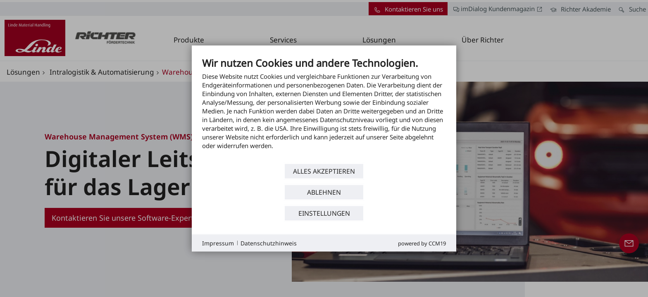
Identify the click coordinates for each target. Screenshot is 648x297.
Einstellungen (324, 212)
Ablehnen (324, 191)
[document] (324, 109)
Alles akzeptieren (324, 170)
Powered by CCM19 (422, 243)
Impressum (218, 243)
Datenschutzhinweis (269, 243)
